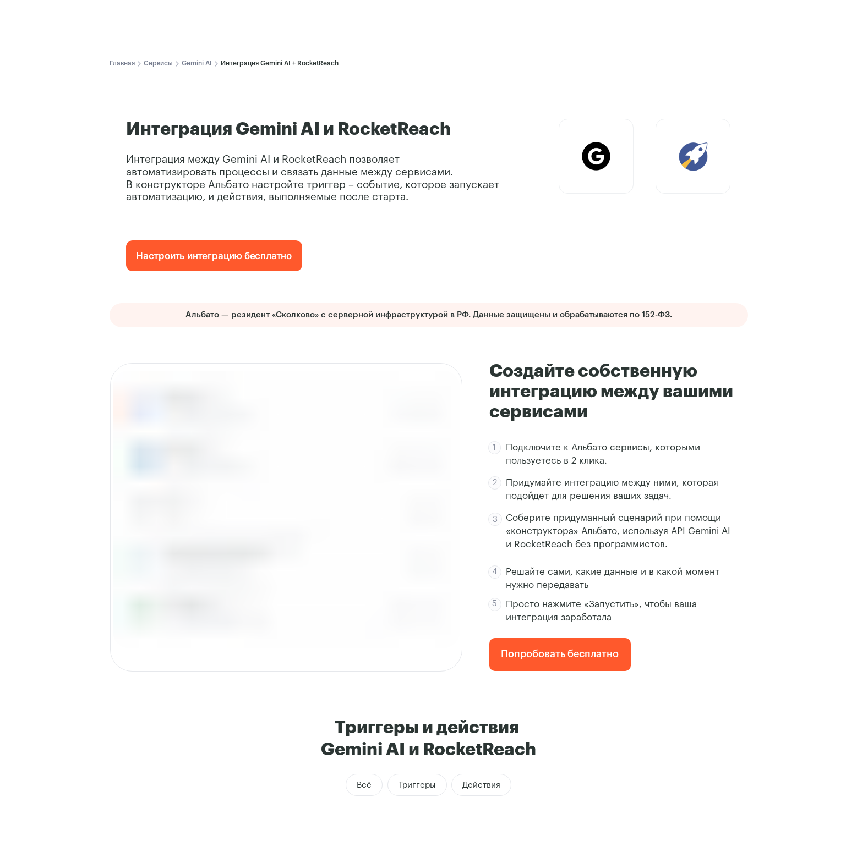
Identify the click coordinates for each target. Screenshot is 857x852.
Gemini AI (197, 63)
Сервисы (158, 63)
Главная (122, 63)
